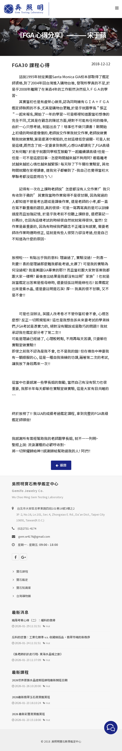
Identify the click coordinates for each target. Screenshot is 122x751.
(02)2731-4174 (27, 528)
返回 (61, 465)
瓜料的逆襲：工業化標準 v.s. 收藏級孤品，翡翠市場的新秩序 (51, 637)
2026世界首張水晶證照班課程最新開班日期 (39, 680)
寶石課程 (22, 571)
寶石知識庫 (23, 588)
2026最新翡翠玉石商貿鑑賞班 (31, 697)
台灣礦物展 (23, 596)
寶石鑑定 (22, 580)
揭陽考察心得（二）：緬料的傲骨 (33, 620)
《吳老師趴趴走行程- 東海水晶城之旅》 (37, 654)
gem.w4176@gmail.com (34, 536)
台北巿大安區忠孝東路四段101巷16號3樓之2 (45, 508)
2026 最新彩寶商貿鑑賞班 (28, 714)
